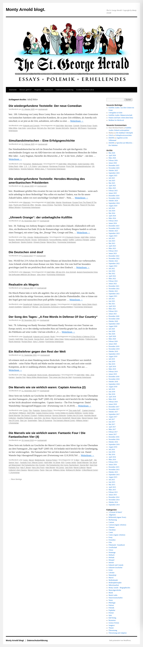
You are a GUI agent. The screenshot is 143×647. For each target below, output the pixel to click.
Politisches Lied (91, 339)
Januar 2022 (113, 284)
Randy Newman (15, 342)
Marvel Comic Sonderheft (60, 418)
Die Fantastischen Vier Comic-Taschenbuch (62, 465)
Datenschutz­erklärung (64, 90)
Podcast (111, 605)
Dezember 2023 (114, 226)
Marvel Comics (33, 470)
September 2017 (114, 414)
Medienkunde (37, 164)
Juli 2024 (112, 208)
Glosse (111, 550)
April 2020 (112, 336)
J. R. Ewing (32, 166)
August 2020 (113, 326)
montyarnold (42, 109)
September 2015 (114, 475)
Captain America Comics (45, 413)
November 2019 (114, 349)
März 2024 (112, 218)
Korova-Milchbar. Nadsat (58, 240)
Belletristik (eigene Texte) (117, 517)
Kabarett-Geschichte (115, 568)
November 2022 (114, 258)
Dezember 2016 (114, 437)
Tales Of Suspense (45, 421)
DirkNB (111, 138)
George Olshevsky (59, 415)
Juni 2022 (112, 271)
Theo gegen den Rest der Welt (60, 377)
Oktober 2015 (113, 472)
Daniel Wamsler (14, 415)
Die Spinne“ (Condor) (29, 415)
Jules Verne (41, 275)
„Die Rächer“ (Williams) (17, 413)
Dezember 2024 (114, 196)
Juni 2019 (112, 361)
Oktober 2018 (113, 382)
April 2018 (112, 397)
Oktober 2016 (113, 442)
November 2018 (114, 379)
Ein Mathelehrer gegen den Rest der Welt (37, 351)
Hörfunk (111, 557)
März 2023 (112, 248)
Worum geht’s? (25, 90)
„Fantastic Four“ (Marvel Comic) (31, 463)
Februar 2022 (113, 281)
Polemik (111, 608)
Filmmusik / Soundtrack (117, 545)
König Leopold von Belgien (74, 339)
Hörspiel (111, 560)
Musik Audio (113, 595)
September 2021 (114, 294)
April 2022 (112, 276)
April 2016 (112, 457)
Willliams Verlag (59, 470)
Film (24, 237)
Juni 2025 (112, 181)
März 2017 (112, 429)
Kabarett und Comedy (31, 126)
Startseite (13, 90)
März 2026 (112, 158)
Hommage (112, 552)
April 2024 (112, 216)
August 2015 (113, 477)
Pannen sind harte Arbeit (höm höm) (121, 118)
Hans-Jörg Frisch (38, 468)
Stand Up (73, 128)
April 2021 (112, 306)
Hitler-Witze (13, 128)
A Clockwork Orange (72, 237)
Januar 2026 (113, 163)
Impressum (48, 90)
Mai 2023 (112, 243)
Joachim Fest (20, 377)
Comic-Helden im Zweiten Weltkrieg (68, 413)
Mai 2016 (112, 454)
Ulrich (111, 135)
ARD (92, 164)
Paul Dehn (58, 205)
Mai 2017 (112, 424)
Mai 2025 (112, 183)
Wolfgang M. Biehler (73, 470)
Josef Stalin (49, 339)
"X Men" (77, 460)
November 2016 (114, 439)
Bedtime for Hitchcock (116, 120)
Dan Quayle (28, 339)
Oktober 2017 (113, 412)
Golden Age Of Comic (75, 415)
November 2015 (114, 470)
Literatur (30, 237)
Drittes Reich (13, 166)
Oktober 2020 (113, 321)
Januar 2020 (113, 344)
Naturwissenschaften (116, 598)
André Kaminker (84, 164)
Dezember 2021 (114, 286)
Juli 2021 (112, 299)
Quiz (110, 615)
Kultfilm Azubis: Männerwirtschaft (120, 115)
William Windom (15, 207)
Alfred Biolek (72, 164)
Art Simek (56, 463)
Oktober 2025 (113, 170)
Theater (111, 628)
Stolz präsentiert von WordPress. (120, 640)
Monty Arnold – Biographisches (119, 588)
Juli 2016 (112, 449)
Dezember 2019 (114, 346)
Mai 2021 (112, 304)
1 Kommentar (14, 423)
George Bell (84, 465)
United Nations (14, 169)
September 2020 (114, 324)
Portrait (111, 613)
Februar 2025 (113, 191)
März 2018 (112, 399)
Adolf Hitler (60, 126)
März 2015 (112, 490)
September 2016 (114, 444)
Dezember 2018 (114, 377)
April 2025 (112, 186)
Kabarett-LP (27, 307)
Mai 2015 (112, 485)
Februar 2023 (113, 251)
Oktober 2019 (113, 351)
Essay (111, 537)
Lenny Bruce (31, 128)
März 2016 (112, 459)
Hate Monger (50, 468)
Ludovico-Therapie (82, 240)
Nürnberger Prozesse (57, 166)
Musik (52, 337)
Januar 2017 (113, 434)
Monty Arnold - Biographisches (48, 375)
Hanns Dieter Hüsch (89, 304)
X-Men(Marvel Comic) (90, 470)
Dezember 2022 (114, 256)
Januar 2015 (113, 495)
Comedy (76, 126)
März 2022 (112, 279)
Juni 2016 (112, 452)
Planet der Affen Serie (71, 205)
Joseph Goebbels (15, 307)
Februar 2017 (113, 432)
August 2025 (113, 175)
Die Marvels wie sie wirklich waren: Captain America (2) (47, 387)
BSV (62, 463)
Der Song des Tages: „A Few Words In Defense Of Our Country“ (53, 316)
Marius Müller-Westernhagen (37, 377)
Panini (42, 470)
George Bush (39, 339)
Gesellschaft (27, 304)
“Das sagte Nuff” (75, 410)
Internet (111, 563)
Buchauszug (113, 520)
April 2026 (112, 155)
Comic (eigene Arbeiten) (117, 535)
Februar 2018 (113, 402)
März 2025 (112, 188)
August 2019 (113, 356)
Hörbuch (112, 555)
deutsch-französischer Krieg (87, 272)
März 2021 (112, 309)
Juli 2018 (112, 389)
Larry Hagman (43, 166)
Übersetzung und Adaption (118, 633)
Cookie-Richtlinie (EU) (85, 90)
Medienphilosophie (41, 237)
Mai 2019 (112, 364)
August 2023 (113, 236)
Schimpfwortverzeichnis (123, 135)
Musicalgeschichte (115, 590)
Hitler (21, 166)
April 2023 (112, 246)
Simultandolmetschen (83, 166)
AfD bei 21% (60, 272)
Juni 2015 (112, 482)
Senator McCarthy (62, 128)
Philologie (112, 603)
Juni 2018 (112, 392)
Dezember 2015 (114, 467)
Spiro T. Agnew (38, 342)
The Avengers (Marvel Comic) (64, 421)
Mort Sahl (51, 128)
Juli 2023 (112, 238)
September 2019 (114, 354)
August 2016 (113, 447)
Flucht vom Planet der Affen (23, 205)
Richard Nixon (27, 342)
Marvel (31, 460)
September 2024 (114, 203)
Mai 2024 (112, 213)
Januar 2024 (113, 223)
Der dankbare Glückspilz (124, 133)
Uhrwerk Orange (39, 242)
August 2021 (113, 296)
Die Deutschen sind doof (26, 252)
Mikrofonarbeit (114, 585)
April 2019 (112, 366)
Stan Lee (23, 421)
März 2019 (112, 369)
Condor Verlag (88, 413)
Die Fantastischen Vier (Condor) (33, 465)
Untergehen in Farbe (115, 113)
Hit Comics (60, 468)
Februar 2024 (113, 221)
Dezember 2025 (114, 165)
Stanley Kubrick (26, 242)
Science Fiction (46, 410)
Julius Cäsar (59, 339)
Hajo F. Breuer (25, 468)
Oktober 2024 (113, 201)
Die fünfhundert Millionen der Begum (22, 275)
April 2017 (112, 427)
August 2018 (113, 387)
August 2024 (113, 206)
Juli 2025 (112, 178)
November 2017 (114, 409)
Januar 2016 (113, 464)
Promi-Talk (70, 166)
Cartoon (111, 522)
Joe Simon (47, 418)
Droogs (34, 240)
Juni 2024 (112, 211)
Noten (111, 600)
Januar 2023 (113, 253)
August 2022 (113, 266)
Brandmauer (67, 202)
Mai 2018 (112, 394)
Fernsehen (27, 164)
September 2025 (114, 173)
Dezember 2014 (114, 497)
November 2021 (114, 289)
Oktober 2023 (113, 231)
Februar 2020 (113, 341)
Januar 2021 (113, 314)
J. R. (25, 166)
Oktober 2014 (113, 502)
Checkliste (112, 530)
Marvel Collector (80, 468)
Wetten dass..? (40, 169)
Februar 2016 (113, 462)
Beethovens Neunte (23, 240)
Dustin (94, 126)
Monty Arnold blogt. (25, 9)
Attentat (58, 202)
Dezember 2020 (114, 316)
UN (93, 166)
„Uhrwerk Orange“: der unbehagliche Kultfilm (40, 217)
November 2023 (114, 228)
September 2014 (114, 505)
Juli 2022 (112, 268)
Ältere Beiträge (15, 479)
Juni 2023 (112, 241)
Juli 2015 (112, 480)
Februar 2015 (113, 492)
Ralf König (112, 618)
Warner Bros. (51, 242)
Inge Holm (22, 128)
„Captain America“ (88, 410)
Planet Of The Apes (87, 205)
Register (37, 90)
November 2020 (114, 319)
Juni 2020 (112, 331)
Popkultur (36, 410)
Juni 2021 (112, 301)
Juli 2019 (112, 359)
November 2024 (114, 198)
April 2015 (112, 487)
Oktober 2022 (113, 261)
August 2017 (113, 417)
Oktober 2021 (113, 291)
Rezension (112, 620)
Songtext (112, 625)
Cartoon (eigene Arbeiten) (117, 525)
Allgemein (26, 202)
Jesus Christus (47, 205)
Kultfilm (71, 240)
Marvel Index (76, 418)
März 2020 (112, 339)
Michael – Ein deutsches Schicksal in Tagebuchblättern (52, 307)
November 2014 (114, 500)
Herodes (38, 205)
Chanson (112, 527)
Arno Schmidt (71, 272)
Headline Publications (25, 418)
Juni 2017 (112, 422)
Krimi (111, 570)
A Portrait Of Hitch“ (115, 512)
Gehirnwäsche (43, 240)
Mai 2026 (112, 153)
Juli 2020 (112, 329)
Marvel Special (87, 418)
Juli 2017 (112, 419)
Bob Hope (68, 126)
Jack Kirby (37, 418)
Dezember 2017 (114, 407)
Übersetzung (113, 630)
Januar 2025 (113, 193)
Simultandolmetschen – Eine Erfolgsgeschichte (42, 140)
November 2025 (114, 168)
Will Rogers (82, 128)
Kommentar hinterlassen (56, 169)
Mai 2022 (112, 273)
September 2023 (114, 233)
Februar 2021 (113, 311)
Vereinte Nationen (27, 169)
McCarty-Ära (42, 128)
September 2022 (114, 263)
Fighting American (44, 415)
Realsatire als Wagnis (24, 284)
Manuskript (112, 575)
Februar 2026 (113, 160)
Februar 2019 (113, 372)
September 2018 (114, 384)
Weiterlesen (76, 121)
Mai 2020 (112, 334)
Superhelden (32, 421)
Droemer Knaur (85, 126)
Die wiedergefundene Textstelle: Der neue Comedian (45, 105)
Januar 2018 (113, 404)
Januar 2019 (113, 374)
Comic (25, 410)
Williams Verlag (82, 421)
